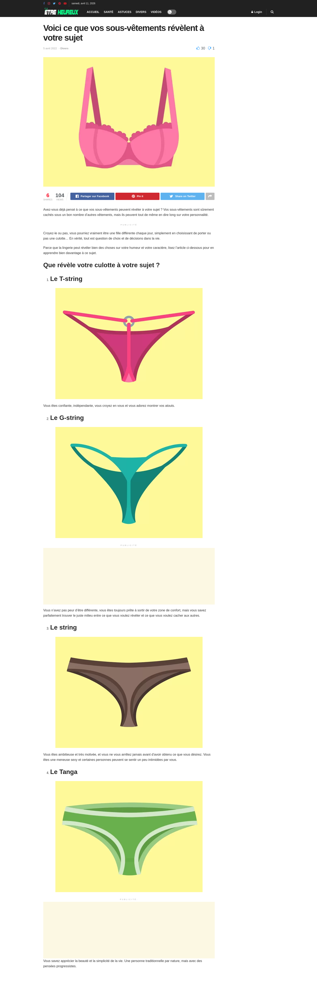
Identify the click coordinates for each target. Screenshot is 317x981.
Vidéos (156, 12)
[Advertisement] (129, 576)
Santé (108, 12)
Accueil (93, 12)
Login (256, 12)
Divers (141, 12)
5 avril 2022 (50, 48)
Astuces (124, 12)
